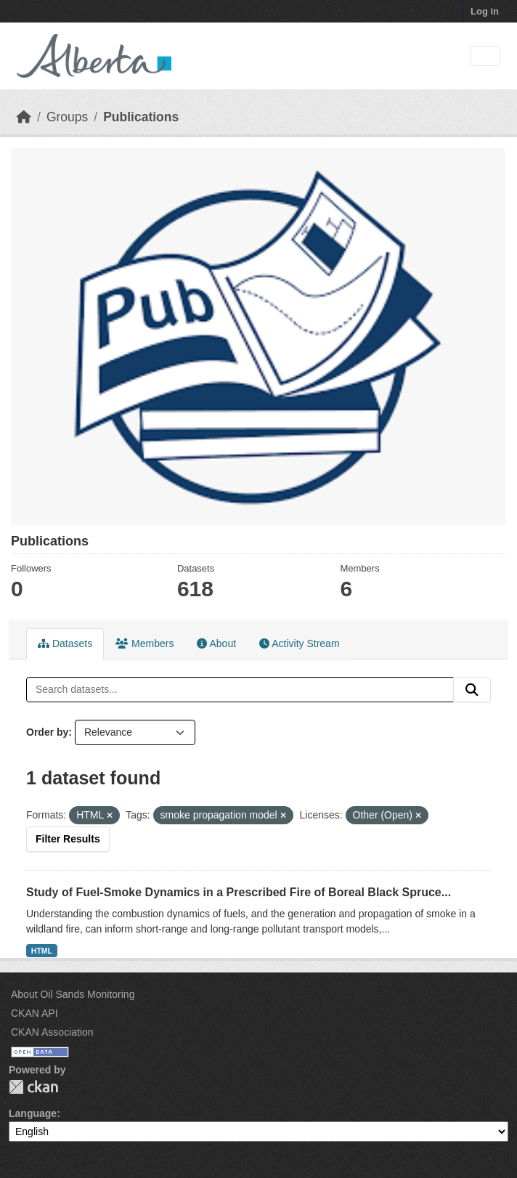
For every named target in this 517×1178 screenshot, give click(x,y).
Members (144, 643)
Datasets (65, 643)
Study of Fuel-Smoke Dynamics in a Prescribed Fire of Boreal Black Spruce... (238, 892)
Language (33, 1113)
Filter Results (68, 839)
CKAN (33, 1086)
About (216, 643)
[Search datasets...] (240, 690)
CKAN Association (52, 1032)
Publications (141, 117)
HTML (41, 950)
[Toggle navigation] (485, 56)
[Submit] (472, 690)
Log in (485, 11)
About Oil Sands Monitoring (72, 994)
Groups (67, 117)
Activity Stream (299, 643)
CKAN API (34, 1013)
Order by (47, 732)
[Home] (24, 117)
